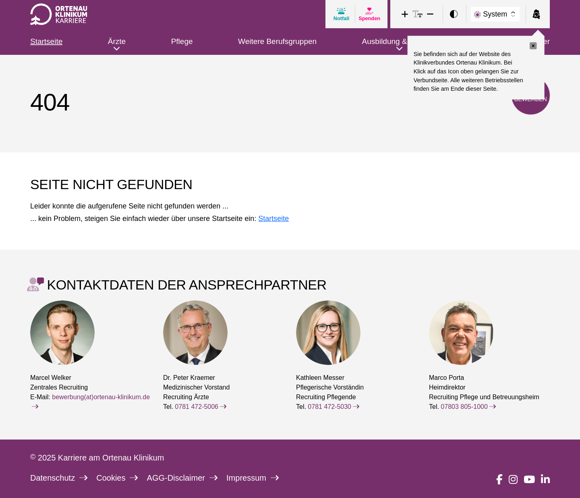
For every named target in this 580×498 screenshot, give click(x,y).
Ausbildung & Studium (399, 41)
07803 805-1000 (468, 406)
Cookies (117, 477)
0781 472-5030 (333, 406)
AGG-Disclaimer (182, 477)
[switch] (453, 14)
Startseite (46, 41)
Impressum (252, 477)
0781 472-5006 (200, 406)
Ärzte (117, 41)
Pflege (182, 41)
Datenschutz (58, 477)
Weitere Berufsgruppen (277, 41)
